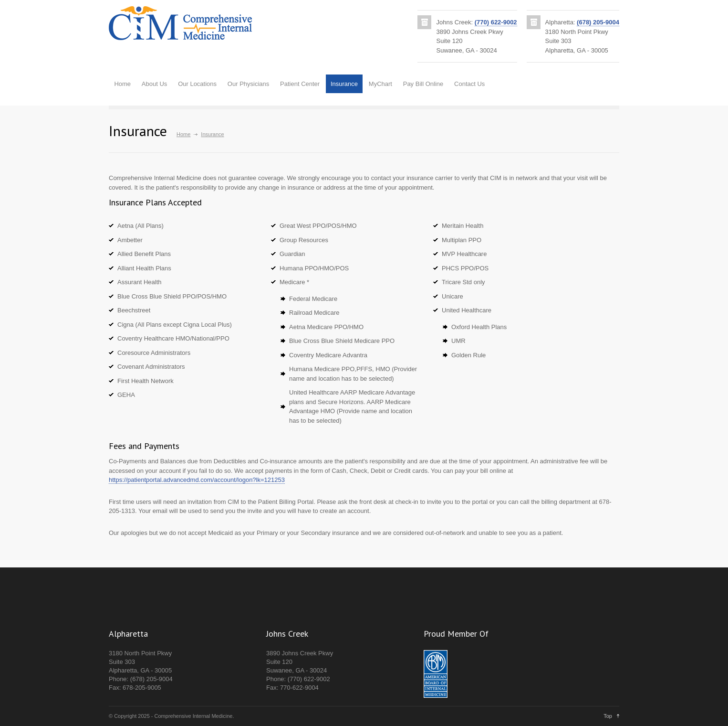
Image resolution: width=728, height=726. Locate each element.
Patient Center (300, 83)
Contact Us (469, 83)
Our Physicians (248, 83)
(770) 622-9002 (496, 22)
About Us (154, 83)
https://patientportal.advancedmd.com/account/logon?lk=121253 (197, 479)
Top (607, 716)
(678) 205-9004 (598, 22)
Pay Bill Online (423, 83)
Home (122, 83)
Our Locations (197, 83)
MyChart (380, 83)
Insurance (344, 83)
